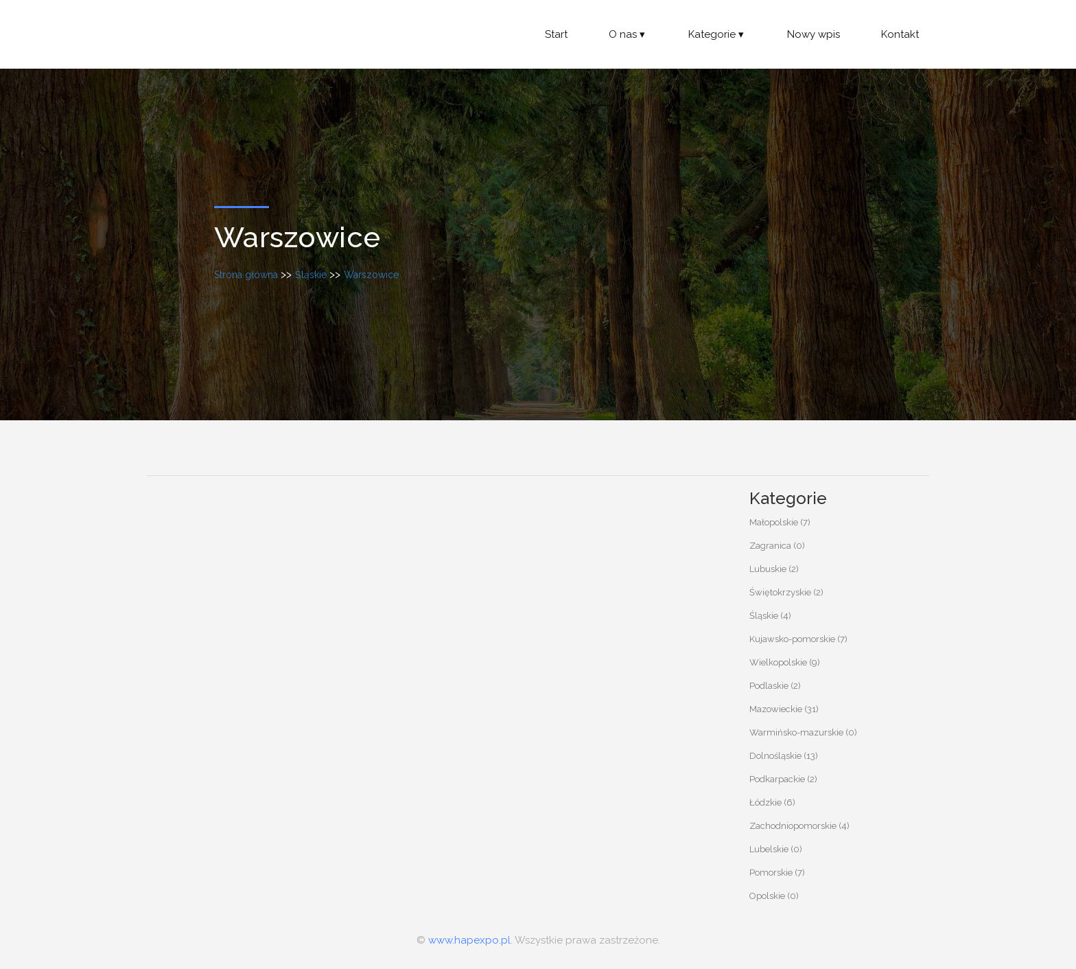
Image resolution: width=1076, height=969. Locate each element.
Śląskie (311, 274)
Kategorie (717, 34)
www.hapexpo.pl (469, 940)
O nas (628, 34)
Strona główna (246, 274)
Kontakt (900, 34)
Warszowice (371, 274)
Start (556, 34)
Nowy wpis (813, 34)
